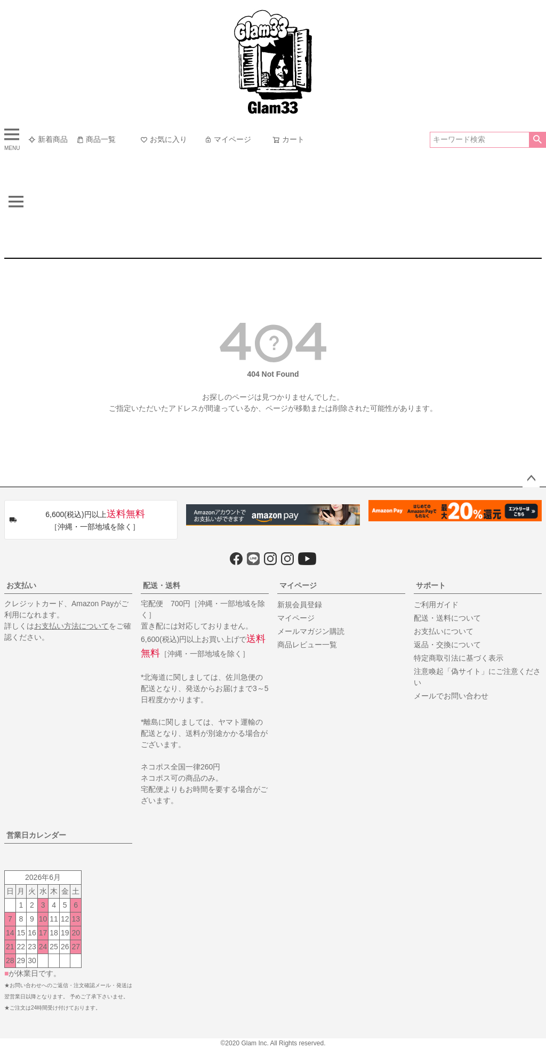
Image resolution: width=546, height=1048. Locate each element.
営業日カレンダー (36, 835)
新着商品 (48, 139)
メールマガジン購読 (310, 631)
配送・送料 (161, 585)
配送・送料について (447, 618)
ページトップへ (531, 478)
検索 (537, 139)
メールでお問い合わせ (451, 696)
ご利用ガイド (436, 604)
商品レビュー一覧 (307, 644)
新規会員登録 (299, 604)
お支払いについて (443, 631)
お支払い (21, 585)
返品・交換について (447, 644)
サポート (431, 585)
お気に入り (163, 139)
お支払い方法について (71, 626)
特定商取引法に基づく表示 (458, 658)
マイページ (227, 139)
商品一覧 (96, 139)
